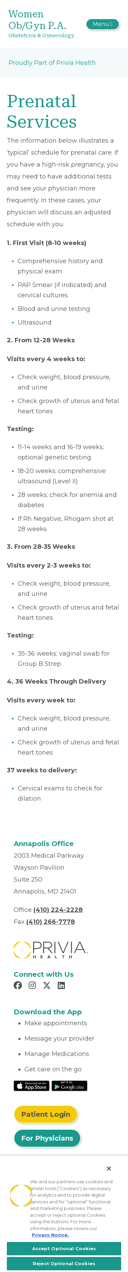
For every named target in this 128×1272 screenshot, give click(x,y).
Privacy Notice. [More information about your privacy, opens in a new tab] (50, 1235)
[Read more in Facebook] (19, 986)
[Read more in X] (48, 986)
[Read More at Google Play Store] (69, 1085)
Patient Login (45, 1114)
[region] (64, 1213)
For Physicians (47, 1138)
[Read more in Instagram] (33, 986)
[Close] (108, 1168)
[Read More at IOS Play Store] (31, 1085)
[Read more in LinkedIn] (62, 986)
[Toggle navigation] (102, 24)
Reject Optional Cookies (64, 1263)
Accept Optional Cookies (64, 1248)
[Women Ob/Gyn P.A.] (46, 24)
